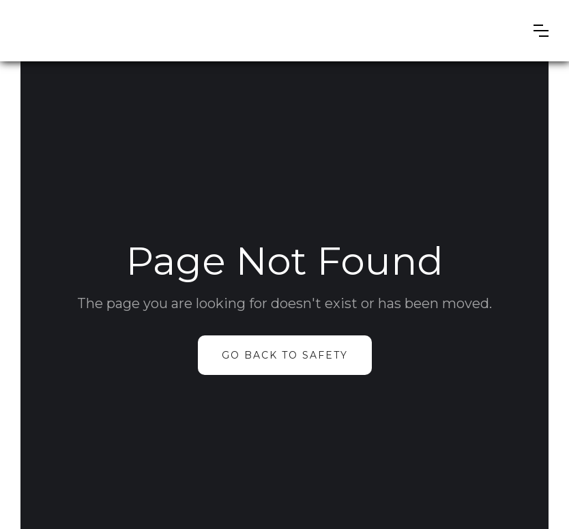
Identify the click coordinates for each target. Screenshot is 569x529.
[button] (541, 31)
